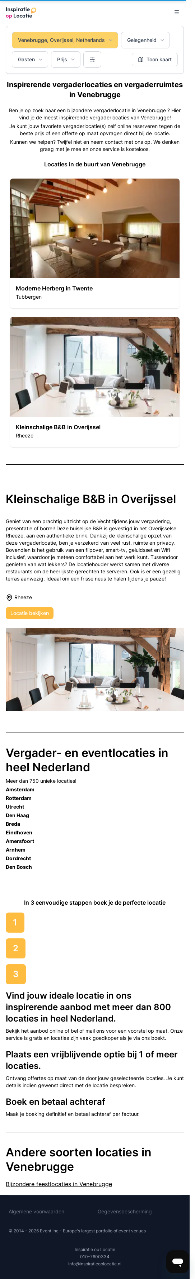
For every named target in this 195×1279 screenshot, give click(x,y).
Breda (13, 824)
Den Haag (17, 815)
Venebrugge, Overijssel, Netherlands (65, 40)
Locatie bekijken (29, 613)
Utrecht (15, 807)
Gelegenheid (146, 40)
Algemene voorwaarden (36, 1211)
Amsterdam (20, 789)
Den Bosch (19, 867)
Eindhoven (19, 832)
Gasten (30, 59)
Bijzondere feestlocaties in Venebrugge (59, 1184)
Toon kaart (155, 59)
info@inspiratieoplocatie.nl (94, 1263)
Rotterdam (19, 798)
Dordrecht (18, 858)
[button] (95, 243)
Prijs (66, 59)
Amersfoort (20, 841)
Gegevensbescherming (125, 1211)
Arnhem (15, 850)
